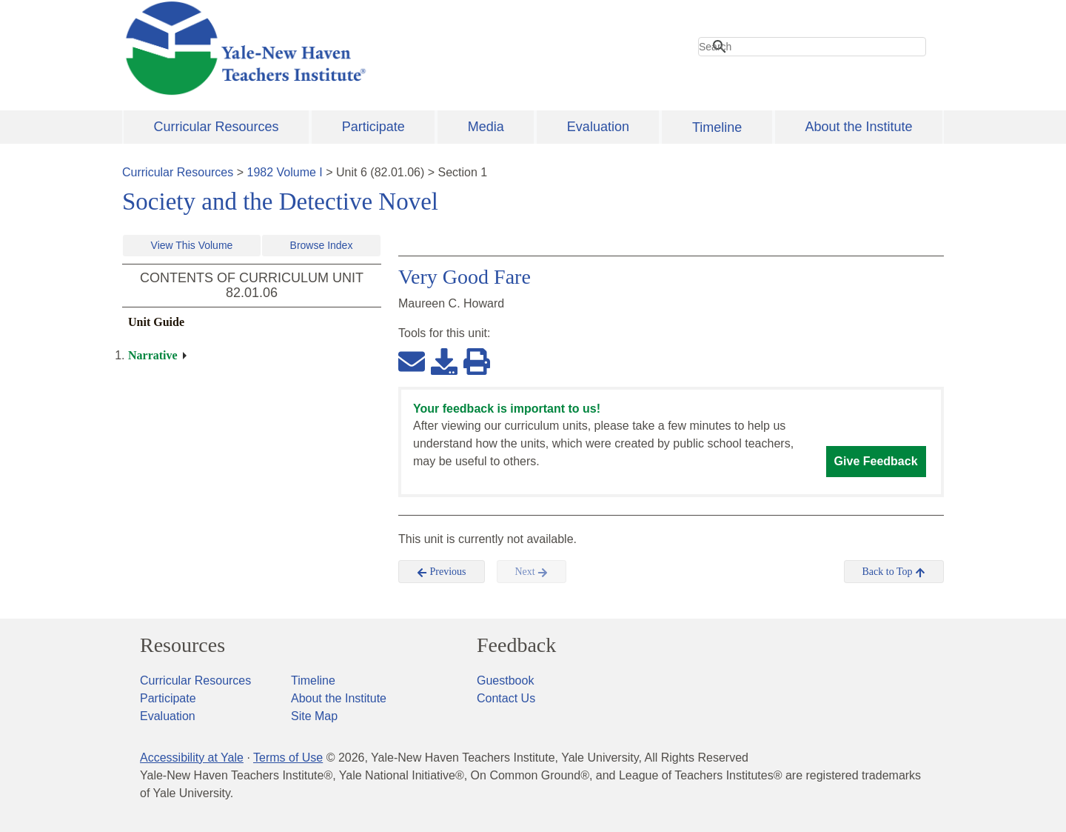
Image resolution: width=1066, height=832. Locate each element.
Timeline (717, 127)
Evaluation (598, 126)
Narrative (153, 355)
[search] (812, 47)
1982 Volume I (285, 172)
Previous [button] (441, 572)
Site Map (314, 716)
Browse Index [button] (321, 245)
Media (486, 126)
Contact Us (506, 698)
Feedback (516, 645)
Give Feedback (876, 461)
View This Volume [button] (192, 245)
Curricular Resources (216, 126)
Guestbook (505, 680)
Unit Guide (156, 322)
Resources (182, 645)
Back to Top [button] (893, 572)
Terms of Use (288, 757)
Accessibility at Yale (192, 757)
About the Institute (858, 126)
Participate (373, 126)
